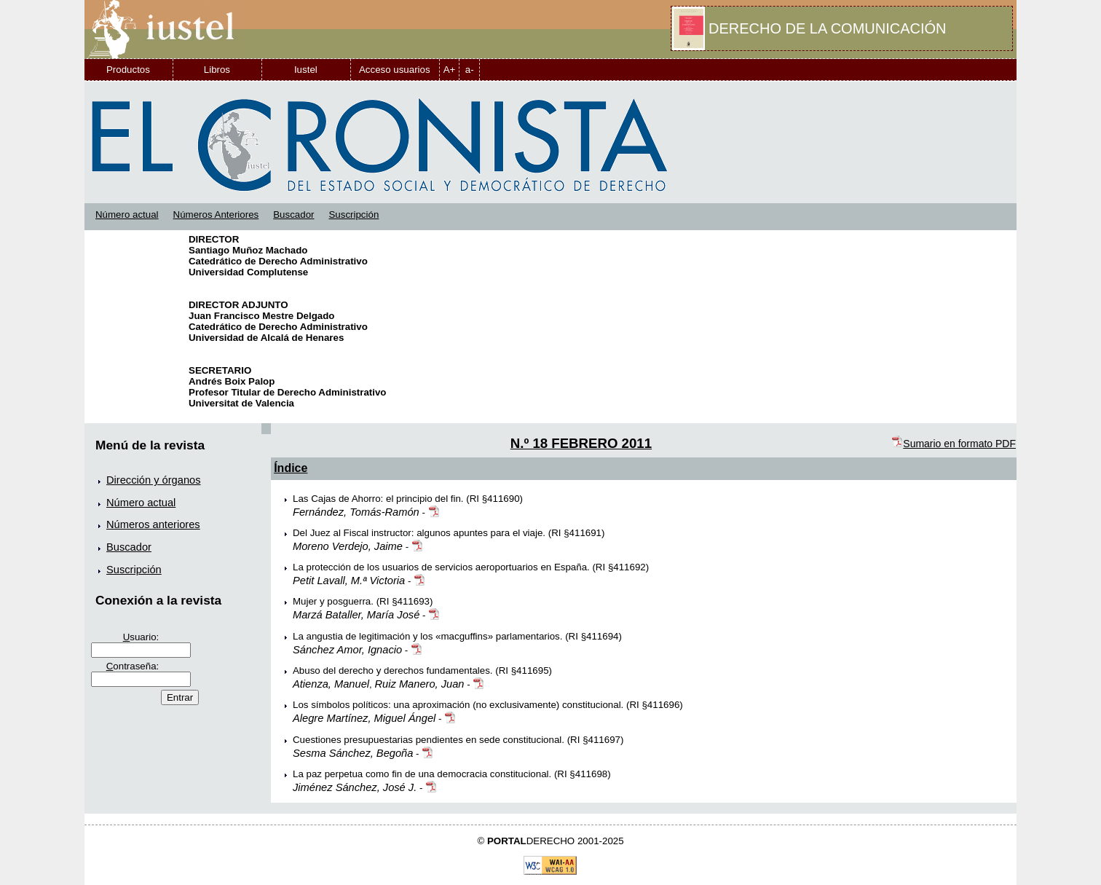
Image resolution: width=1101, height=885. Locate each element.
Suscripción (353, 214)
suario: (141, 637)
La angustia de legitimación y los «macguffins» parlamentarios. (428, 636)
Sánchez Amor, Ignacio (347, 650)
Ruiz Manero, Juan (420, 684)
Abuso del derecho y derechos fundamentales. (393, 670)
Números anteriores (153, 524)
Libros (217, 69)
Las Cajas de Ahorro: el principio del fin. (378, 498)
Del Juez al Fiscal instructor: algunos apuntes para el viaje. (419, 532)
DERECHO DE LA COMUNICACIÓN (827, 28)
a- (469, 69)
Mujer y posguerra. (333, 601)
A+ (449, 69)
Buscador (293, 214)
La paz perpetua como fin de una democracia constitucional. (422, 773)
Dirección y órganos (153, 480)
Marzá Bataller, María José (356, 615)
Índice (290, 468)
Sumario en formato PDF (953, 443)
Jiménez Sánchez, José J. (355, 787)
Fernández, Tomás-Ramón (356, 512)
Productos (128, 69)
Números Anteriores (216, 214)
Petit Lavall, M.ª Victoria (349, 580)
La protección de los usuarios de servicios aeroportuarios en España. (441, 567)
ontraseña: (132, 666)
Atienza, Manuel (331, 684)
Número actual (127, 214)
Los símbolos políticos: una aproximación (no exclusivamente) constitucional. (458, 704)
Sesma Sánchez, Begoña (353, 753)
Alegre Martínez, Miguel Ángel (364, 718)
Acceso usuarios (394, 69)
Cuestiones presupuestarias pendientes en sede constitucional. (428, 739)
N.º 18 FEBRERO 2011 (581, 443)
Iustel (305, 69)
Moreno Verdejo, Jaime (348, 546)
